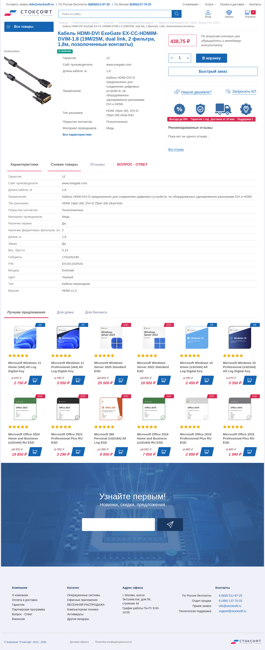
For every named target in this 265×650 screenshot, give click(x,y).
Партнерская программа (28, 609)
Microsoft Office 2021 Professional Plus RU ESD (67, 438)
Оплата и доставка (231, 4)
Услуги (209, 4)
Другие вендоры (78, 619)
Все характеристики (77, 134)
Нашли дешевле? (196, 92)
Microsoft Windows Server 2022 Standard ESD (153, 367)
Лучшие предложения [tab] (26, 312)
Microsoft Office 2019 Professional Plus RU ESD (195, 438)
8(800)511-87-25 (99, 4)
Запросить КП (244, 91)
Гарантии (18, 604)
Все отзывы (176, 149)
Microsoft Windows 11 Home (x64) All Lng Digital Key (24, 367)
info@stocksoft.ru (41, 4)
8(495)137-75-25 (140, 4)
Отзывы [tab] (97, 164)
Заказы (229, 16)
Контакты (255, 4)
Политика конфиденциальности (113, 641)
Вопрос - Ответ (22, 614)
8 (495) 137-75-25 (230, 600)
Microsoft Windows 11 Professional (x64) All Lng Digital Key (67, 367)
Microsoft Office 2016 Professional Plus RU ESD (238, 438)
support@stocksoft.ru (232, 611)
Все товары (23, 26)
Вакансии (18, 619)
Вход (208, 16)
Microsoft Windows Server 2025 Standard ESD (110, 367)
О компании (190, 4)
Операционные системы (83, 595)
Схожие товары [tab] (64, 164)
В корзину (211, 58)
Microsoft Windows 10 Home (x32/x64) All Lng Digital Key (196, 367)
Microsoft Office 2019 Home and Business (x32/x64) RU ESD (153, 438)
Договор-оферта (79, 641)
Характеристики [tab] (24, 164)
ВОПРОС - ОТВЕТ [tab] (132, 164)
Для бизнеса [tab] (96, 312)
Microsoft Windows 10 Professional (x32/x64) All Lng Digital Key (239, 367)
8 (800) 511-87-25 (230, 595)
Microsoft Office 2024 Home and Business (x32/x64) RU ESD (24, 438)
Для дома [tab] (65, 312)
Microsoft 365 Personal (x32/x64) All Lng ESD (110, 438)
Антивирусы (75, 614)
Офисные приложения (82, 600)
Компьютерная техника (82, 609)
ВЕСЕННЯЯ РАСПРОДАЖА (86, 604)
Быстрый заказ (213, 71)
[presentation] (132, 165)
